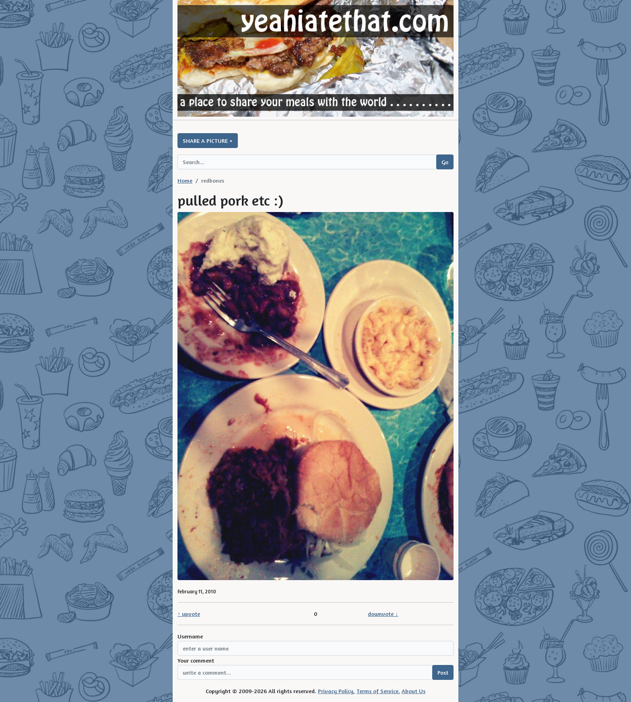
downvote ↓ (383, 613)
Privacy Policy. (336, 691)
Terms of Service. (378, 691)
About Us (413, 691)
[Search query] (307, 161)
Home (184, 180)
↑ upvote (188, 613)
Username (190, 636)
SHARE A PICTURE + (208, 140)
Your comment (195, 660)
